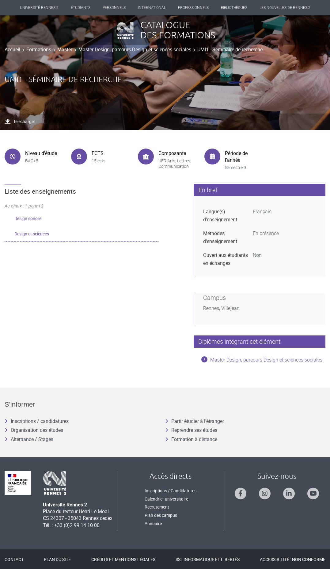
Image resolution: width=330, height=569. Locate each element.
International (152, 8)
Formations (38, 49)
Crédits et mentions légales (123, 559)
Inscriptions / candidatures (37, 421)
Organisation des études (34, 430)
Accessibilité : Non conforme (292, 559)
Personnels (114, 8)
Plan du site (57, 559)
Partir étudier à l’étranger (194, 421)
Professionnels (193, 8)
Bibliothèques (234, 8)
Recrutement (157, 507)
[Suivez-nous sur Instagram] (265, 493)
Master (64, 49)
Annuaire (153, 523)
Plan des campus (161, 515)
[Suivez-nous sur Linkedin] (289, 493)
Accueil (12, 49)
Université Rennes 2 (39, 8)
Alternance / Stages (29, 439)
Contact (14, 559)
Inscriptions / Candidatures (170, 491)
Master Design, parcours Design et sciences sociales (134, 49)
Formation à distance (191, 439)
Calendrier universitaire (166, 499)
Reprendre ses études (191, 430)
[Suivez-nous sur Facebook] (240, 493)
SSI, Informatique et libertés (208, 559)
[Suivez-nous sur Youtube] (313, 493)
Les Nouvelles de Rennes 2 (285, 8)
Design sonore (27, 218)
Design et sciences (31, 234)
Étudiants (80, 8)
